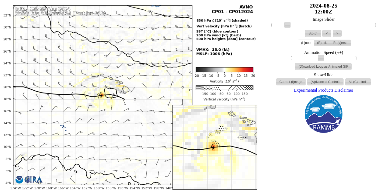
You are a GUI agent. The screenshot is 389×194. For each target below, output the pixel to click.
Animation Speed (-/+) (323, 52)
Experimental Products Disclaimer (323, 90)
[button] (313, 33)
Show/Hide (323, 75)
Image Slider (324, 19)
